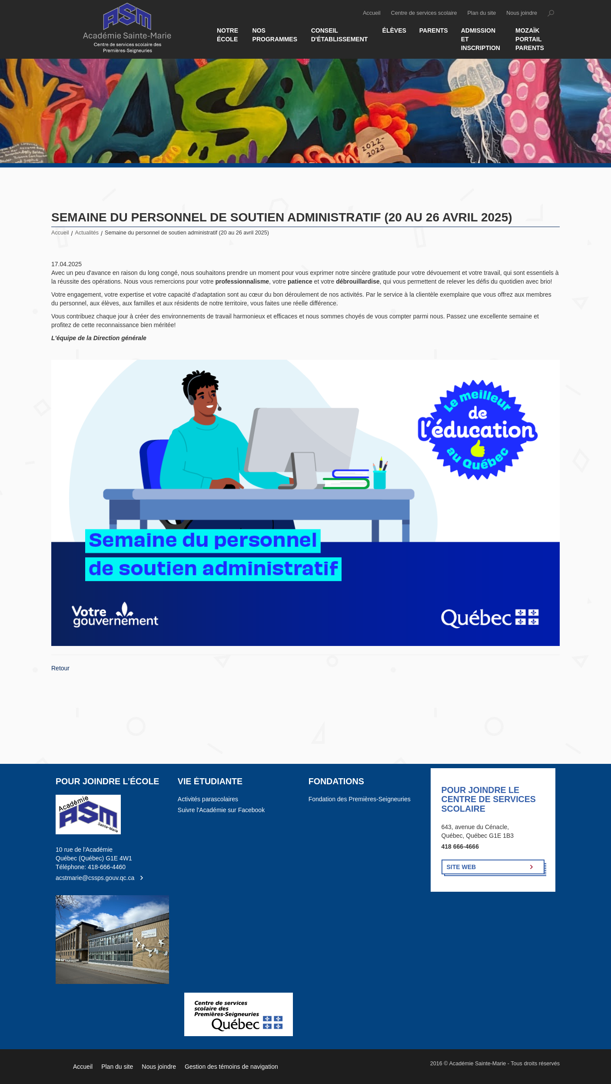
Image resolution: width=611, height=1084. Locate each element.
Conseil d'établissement (339, 35)
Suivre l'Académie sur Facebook (221, 809)
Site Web (461, 866)
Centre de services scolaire (424, 13)
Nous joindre (521, 13)
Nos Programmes (274, 35)
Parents (433, 30)
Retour (60, 668)
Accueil (372, 13)
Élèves (394, 30)
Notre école (227, 35)
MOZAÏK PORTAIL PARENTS (529, 39)
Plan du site (481, 13)
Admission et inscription (480, 39)
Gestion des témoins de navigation (231, 1066)
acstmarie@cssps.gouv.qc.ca (95, 877)
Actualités (87, 233)
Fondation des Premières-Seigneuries (360, 799)
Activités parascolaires (208, 799)
